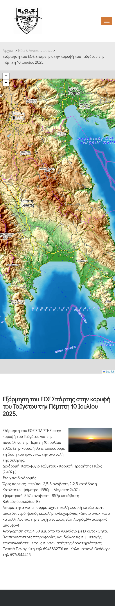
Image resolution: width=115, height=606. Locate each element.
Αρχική (8, 50)
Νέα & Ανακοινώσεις (35, 50)
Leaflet (108, 371)
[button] (6, 76)
